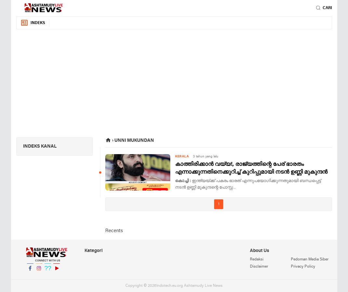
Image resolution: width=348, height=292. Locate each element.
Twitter (48, 271)
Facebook (30, 271)
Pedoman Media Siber (310, 259)
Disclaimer (259, 267)
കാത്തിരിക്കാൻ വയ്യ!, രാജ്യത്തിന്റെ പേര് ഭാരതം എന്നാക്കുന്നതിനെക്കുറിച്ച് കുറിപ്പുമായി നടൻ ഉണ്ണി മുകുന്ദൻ (251, 168)
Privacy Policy (303, 267)
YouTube (56, 271)
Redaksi (257, 259)
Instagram (39, 271)
